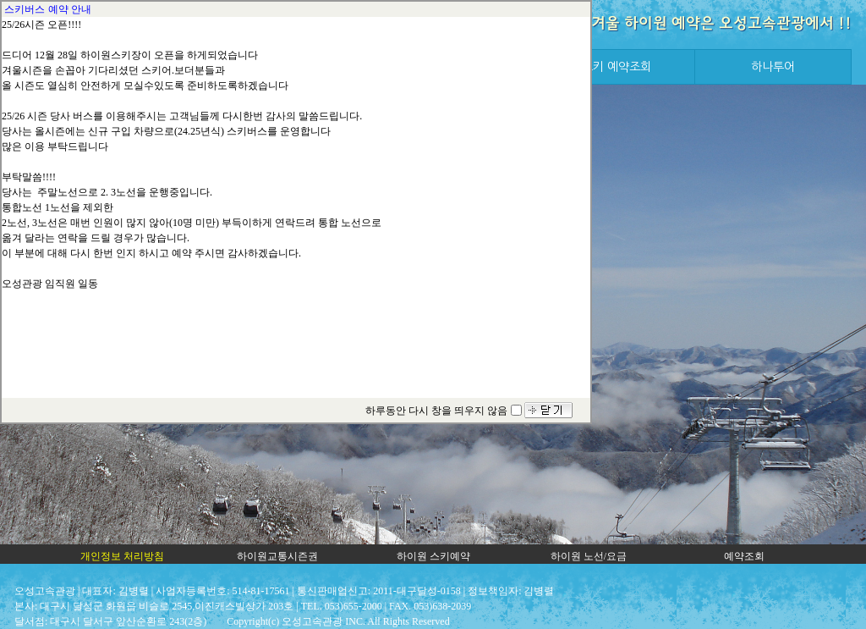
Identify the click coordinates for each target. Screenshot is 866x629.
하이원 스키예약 (433, 556)
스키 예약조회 (616, 67)
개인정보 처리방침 (122, 556)
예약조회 (744, 556)
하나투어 (773, 67)
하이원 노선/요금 (589, 556)
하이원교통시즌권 (277, 556)
